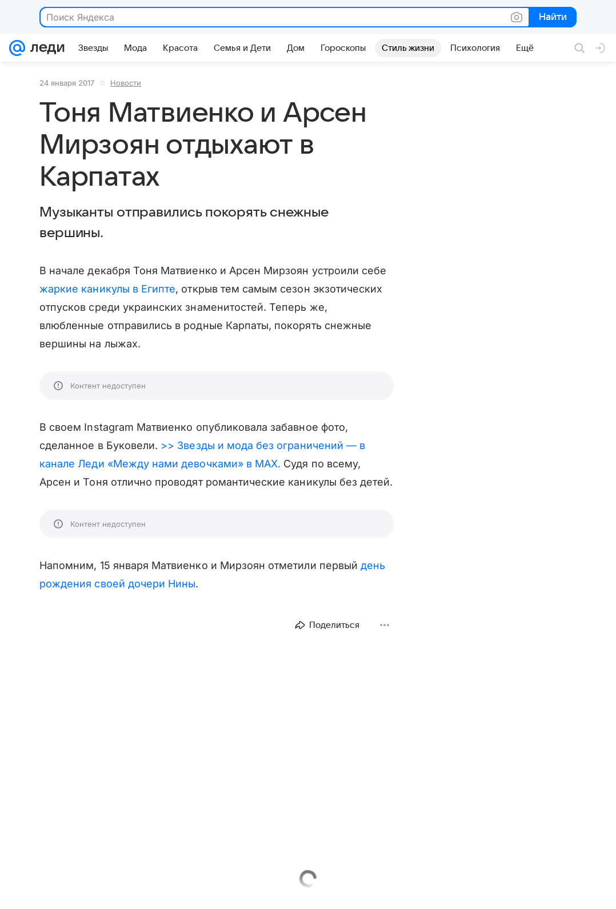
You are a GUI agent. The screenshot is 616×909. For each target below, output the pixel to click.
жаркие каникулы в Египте (107, 289)
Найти (552, 18)
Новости (125, 82)
